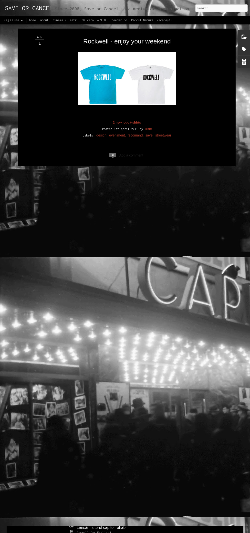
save (149, 81)
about (44, 20)
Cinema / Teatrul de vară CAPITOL (80, 20)
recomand (135, 81)
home (32, 20)
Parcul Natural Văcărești (151, 20)
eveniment (117, 81)
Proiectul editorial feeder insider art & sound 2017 (119, 472)
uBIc (148, 74)
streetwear (163, 81)
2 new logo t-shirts (127, 68)
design (101, 81)
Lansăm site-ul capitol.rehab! (102, 527)
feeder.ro (119, 20)
